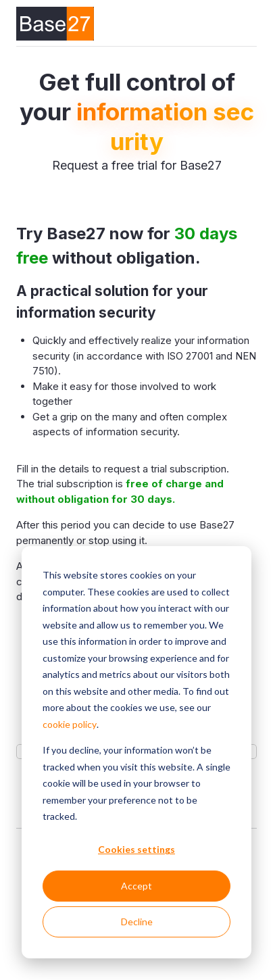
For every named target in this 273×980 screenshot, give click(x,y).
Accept (136, 885)
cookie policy (70, 724)
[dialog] (136, 752)
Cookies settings (136, 849)
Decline (137, 921)
